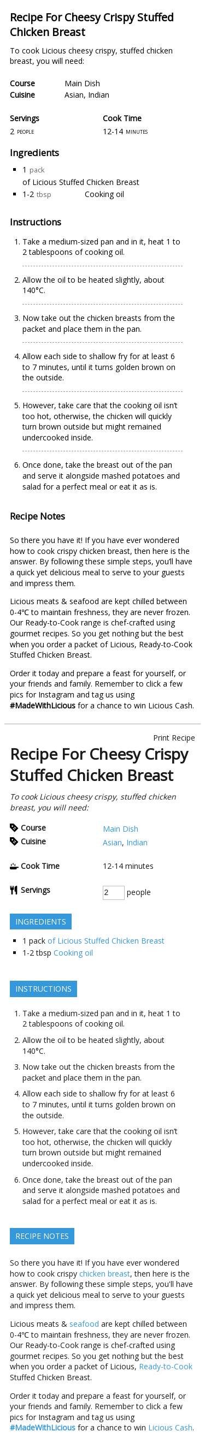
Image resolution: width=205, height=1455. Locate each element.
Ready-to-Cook (165, 644)
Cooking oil (104, 194)
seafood (84, 601)
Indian (98, 95)
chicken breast (104, 551)
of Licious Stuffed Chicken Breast (80, 182)
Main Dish (82, 83)
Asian (74, 95)
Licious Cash (170, 705)
